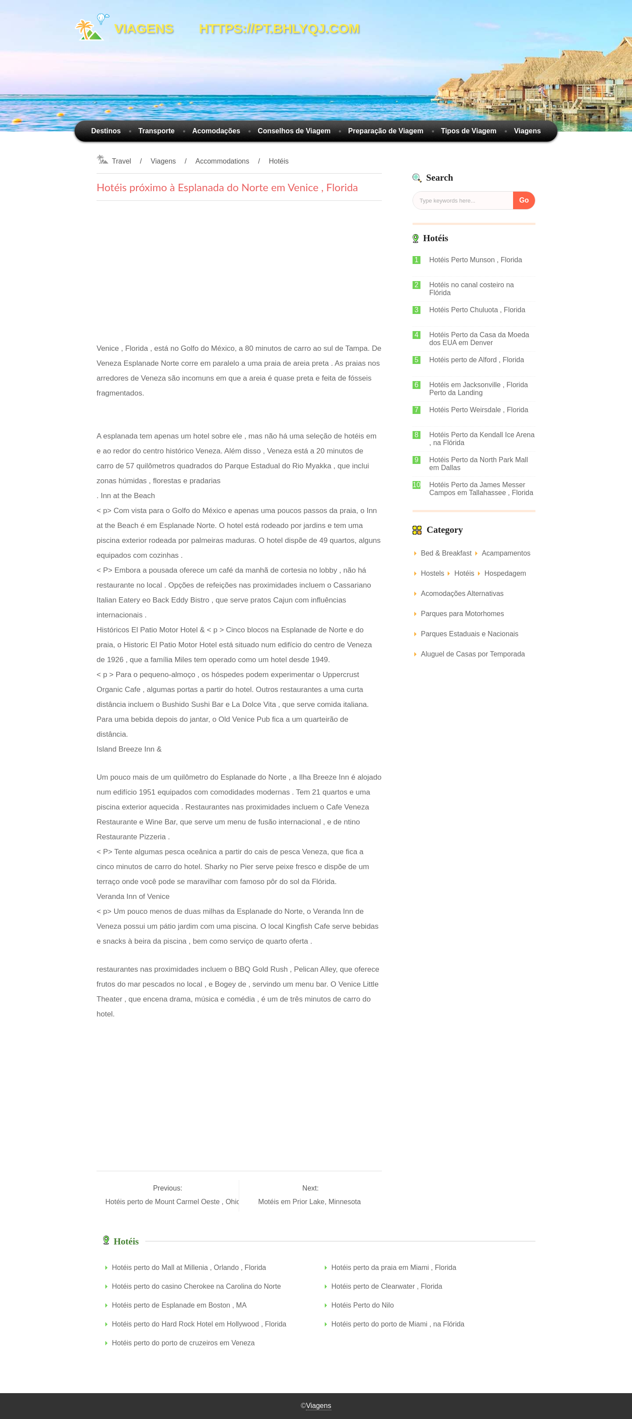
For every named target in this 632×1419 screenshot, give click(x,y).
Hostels (432, 573)
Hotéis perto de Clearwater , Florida (386, 1286)
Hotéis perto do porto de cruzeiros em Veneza (183, 1343)
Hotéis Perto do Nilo (362, 1305)
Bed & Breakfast (446, 553)
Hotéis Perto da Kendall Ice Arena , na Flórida (482, 438)
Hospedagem (505, 573)
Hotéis (278, 161)
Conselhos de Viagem (294, 131)
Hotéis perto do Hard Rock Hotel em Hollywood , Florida (199, 1324)
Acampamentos (506, 553)
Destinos (106, 131)
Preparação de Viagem (385, 131)
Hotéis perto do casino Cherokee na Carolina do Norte (196, 1286)
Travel (121, 161)
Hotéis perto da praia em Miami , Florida (393, 1267)
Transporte (156, 131)
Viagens (527, 131)
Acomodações (216, 131)
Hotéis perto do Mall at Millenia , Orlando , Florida (189, 1267)
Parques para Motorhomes (462, 613)
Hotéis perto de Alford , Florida (476, 360)
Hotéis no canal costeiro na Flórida (471, 288)
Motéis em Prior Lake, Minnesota (310, 1201)
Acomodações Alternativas (462, 593)
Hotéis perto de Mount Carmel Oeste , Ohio (173, 1201)
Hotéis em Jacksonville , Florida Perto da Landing (478, 388)
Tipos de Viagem (469, 131)
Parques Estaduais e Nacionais (469, 634)
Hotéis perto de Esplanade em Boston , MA (179, 1305)
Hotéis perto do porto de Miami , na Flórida (397, 1324)
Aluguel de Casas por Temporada (473, 654)
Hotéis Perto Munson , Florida (475, 260)
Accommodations (222, 161)
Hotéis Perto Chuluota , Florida (477, 310)
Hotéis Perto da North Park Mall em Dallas (478, 463)
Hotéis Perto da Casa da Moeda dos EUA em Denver (479, 338)
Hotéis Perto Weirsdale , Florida (478, 410)
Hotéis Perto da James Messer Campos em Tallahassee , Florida (481, 488)
